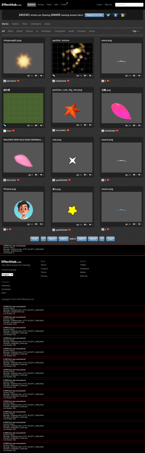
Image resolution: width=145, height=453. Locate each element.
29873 (82, 239)
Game (92, 31)
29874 (93, 239)
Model (19, 31)
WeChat (83, 276)
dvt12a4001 (63, 130)
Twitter (83, 265)
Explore (31, 4)
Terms (43, 272)
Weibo (83, 272)
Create (64, 4)
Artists (47, 24)
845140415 (13, 81)
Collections (35, 24)
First (34, 239)
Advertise (6, 285)
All (3, 31)
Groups (41, 4)
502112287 (13, 180)
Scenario (81, 31)
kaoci (11, 131)
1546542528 (63, 81)
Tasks (49, 4)
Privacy (44, 276)
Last (110, 239)
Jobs (56, 4)
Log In (99, 4)
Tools (24, 24)
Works (5, 24)
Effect (10, 31)
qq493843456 (63, 180)
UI (37, 31)
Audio (71, 31)
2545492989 (112, 131)
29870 (52, 239)
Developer (6, 289)
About (43, 265)
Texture (29, 31)
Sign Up (108, 4)
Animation (46, 31)
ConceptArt (59, 31)
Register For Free (94, 15)
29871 (63, 239)
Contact (44, 268)
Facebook (84, 268)
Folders (15, 24)
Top (134, 31)
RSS (4, 293)
